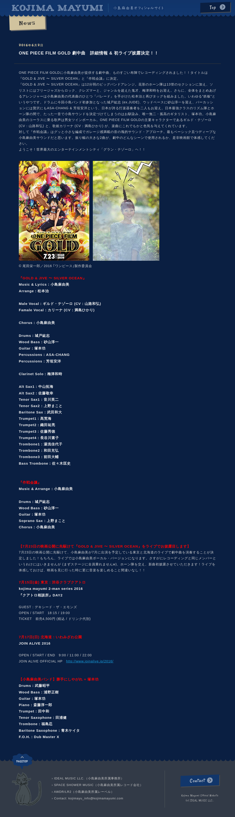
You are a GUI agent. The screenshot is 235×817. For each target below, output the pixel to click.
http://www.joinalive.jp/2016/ (90, 661)
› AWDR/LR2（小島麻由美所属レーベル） (83, 792)
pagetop (22, 761)
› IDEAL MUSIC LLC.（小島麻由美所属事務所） (88, 778)
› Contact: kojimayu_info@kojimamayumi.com (87, 798)
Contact (197, 780)
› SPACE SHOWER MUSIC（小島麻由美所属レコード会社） (97, 785)
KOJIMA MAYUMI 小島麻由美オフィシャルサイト (87, 8)
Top (213, 7)
